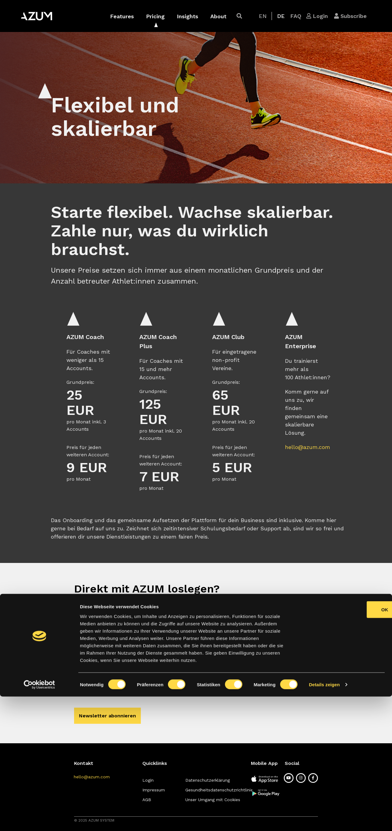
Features (122, 16)
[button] (239, 16)
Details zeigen (324, 819)
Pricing (155, 16)
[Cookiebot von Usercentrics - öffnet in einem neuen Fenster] (39, 819)
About (218, 16)
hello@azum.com (307, 447)
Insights (187, 16)
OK (341, 744)
